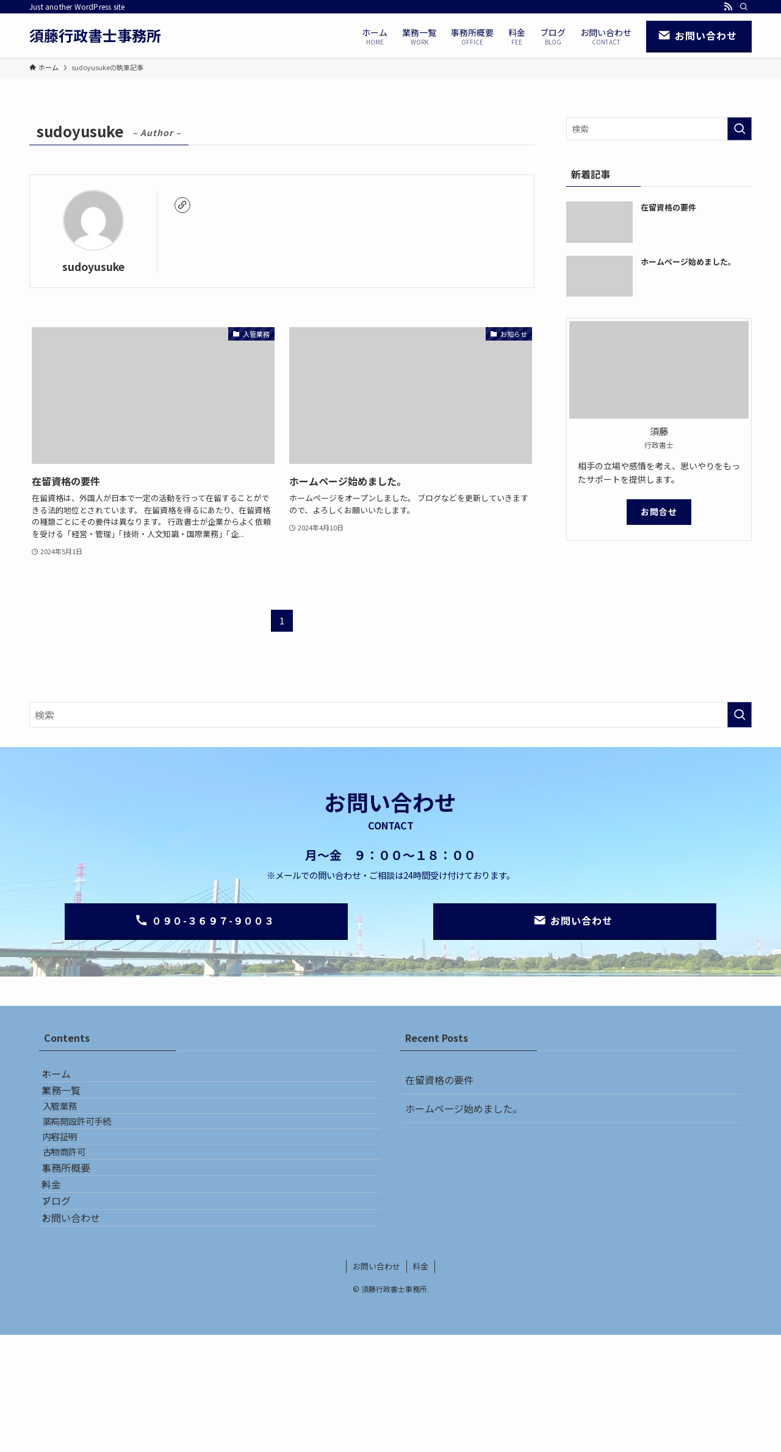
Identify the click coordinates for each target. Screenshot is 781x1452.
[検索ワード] (659, 128)
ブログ (68, 1299)
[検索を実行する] (739, 128)
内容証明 (78, 1188)
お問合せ (659, 511)
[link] (182, 205)
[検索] (744, 6)
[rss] (728, 6)
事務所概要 (78, 1241)
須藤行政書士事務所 (95, 35)
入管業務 (78, 1135)
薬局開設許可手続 (95, 1161)
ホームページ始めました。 (463, 1108)
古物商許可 (82, 1213)
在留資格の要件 (439, 1079)
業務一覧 (73, 1108)
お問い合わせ (83, 1328)
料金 (63, 1270)
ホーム (68, 1079)
